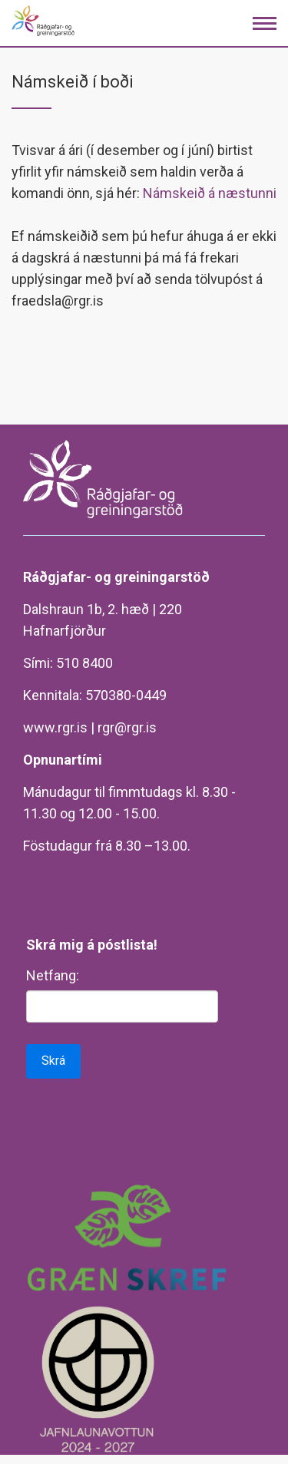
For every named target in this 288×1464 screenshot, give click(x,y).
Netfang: (52, 975)
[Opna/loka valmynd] (264, 23)
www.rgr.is (55, 727)
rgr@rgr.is (127, 727)
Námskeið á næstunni (209, 193)
